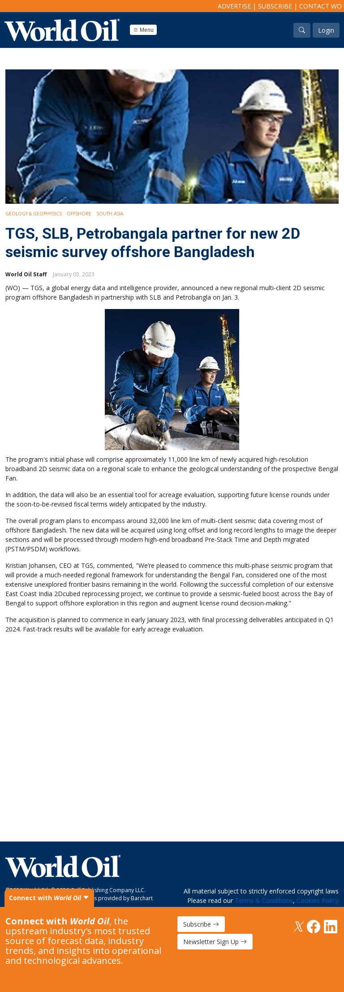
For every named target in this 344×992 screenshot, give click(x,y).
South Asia (109, 213)
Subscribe (275, 6)
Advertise (234, 6)
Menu (143, 30)
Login (326, 30)
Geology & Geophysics (33, 213)
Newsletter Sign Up (215, 941)
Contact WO (320, 6)
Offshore (79, 213)
